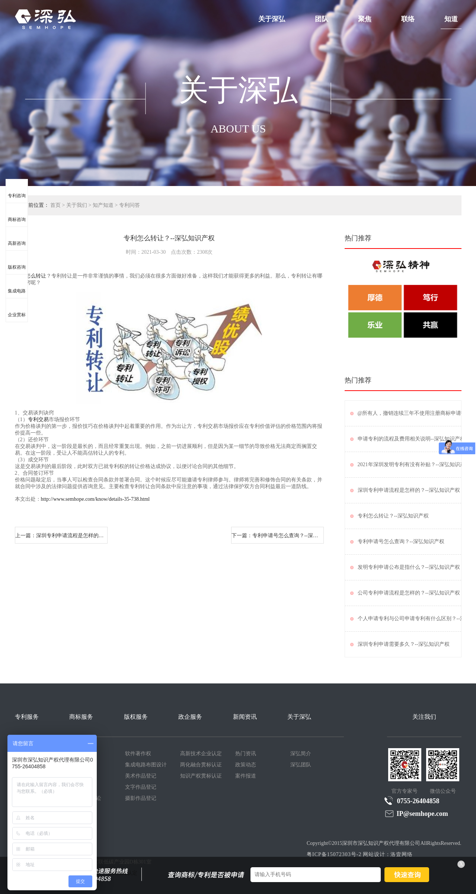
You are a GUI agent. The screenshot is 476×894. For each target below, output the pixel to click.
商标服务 (81, 717)
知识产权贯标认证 (201, 776)
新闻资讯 (245, 717)
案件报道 (245, 776)
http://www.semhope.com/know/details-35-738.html (95, 499)
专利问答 (129, 205)
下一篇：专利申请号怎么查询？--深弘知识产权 (277, 535)
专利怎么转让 (30, 276)
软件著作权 (138, 753)
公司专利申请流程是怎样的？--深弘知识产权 (409, 593)
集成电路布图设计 (146, 765)
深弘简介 (300, 753)
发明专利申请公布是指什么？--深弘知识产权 (409, 567)
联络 (408, 19)
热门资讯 (245, 753)
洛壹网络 (401, 854)
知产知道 (103, 205)
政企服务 (190, 717)
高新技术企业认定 (201, 753)
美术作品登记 (140, 776)
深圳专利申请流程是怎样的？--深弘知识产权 (409, 490)
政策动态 (245, 765)
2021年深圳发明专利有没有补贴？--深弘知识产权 (414, 464)
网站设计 (374, 854)
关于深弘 (271, 19)
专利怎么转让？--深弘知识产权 (393, 516)
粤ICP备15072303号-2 (334, 854)
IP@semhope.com (416, 813)
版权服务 (136, 717)
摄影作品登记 (140, 798)
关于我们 (76, 205)
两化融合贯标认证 (201, 765)
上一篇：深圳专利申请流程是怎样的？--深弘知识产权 (61, 535)
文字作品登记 (140, 787)
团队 (321, 19)
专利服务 (27, 717)
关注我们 (424, 717)
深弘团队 (300, 765)
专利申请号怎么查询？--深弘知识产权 (401, 541)
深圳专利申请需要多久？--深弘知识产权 (404, 644)
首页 (55, 205)
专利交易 (38, 419)
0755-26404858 (412, 800)
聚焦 (364, 19)
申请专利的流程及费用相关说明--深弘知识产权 (411, 439)
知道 (451, 19)
